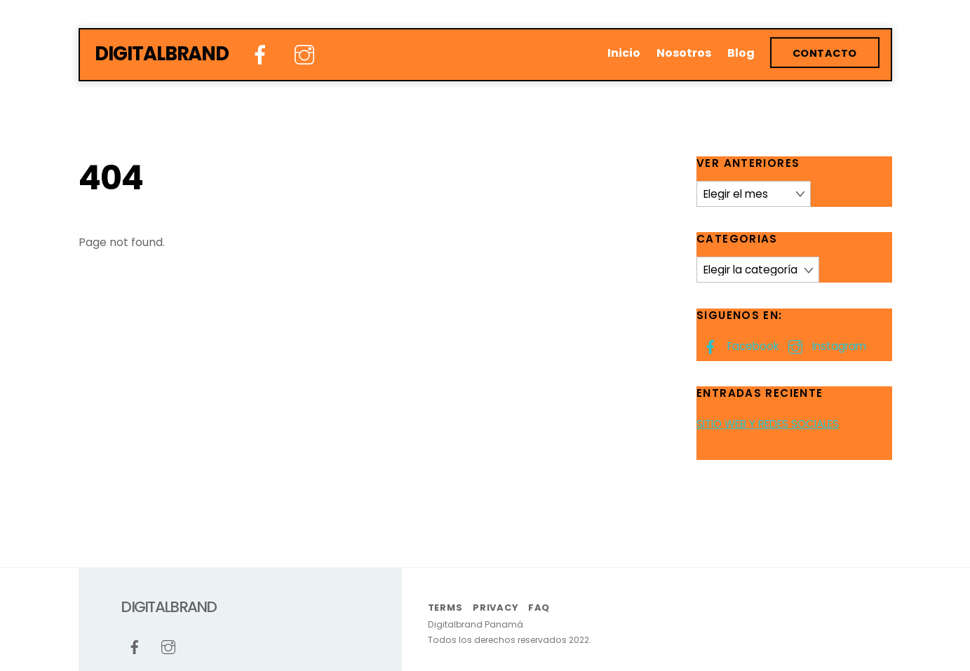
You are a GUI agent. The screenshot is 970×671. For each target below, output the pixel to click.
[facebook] (262, 55)
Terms (445, 607)
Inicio (623, 53)
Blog (741, 53)
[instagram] (307, 55)
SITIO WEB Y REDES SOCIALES (767, 423)
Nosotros (683, 53)
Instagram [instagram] (823, 346)
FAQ (539, 607)
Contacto (825, 53)
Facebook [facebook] (737, 346)
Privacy (495, 607)
